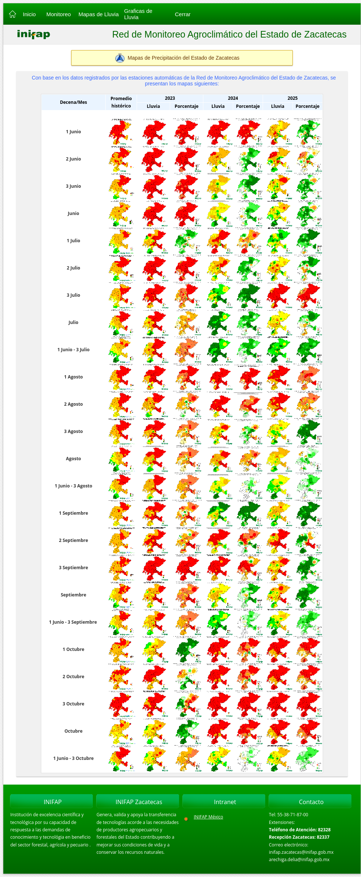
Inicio (28, 14)
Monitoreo (58, 14)
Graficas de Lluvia (138, 14)
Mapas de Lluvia (98, 14)
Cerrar (183, 14)
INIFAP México (208, 817)
